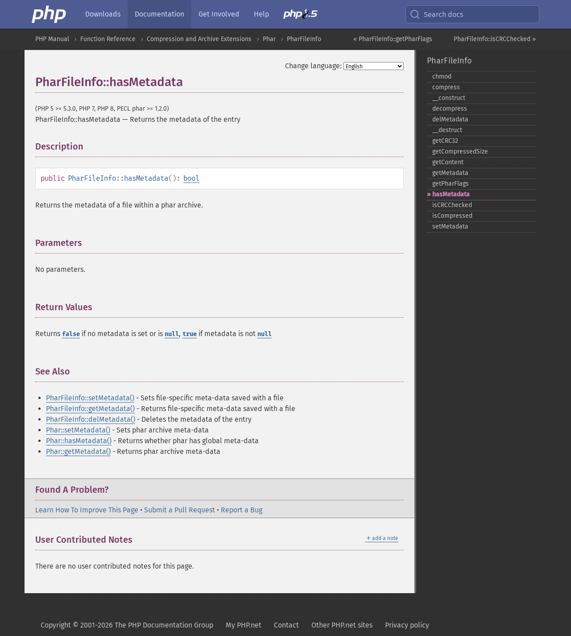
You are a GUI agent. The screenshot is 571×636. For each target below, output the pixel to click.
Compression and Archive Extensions (199, 39)
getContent (447, 162)
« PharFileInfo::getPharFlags (392, 39)
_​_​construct (448, 98)
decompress (449, 108)
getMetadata (450, 173)
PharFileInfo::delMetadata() (90, 419)
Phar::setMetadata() (78, 430)
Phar (269, 39)
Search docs (436, 14)
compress (446, 87)
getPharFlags (450, 183)
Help (261, 14)
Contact (286, 625)
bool (191, 178)
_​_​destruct (447, 130)
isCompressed (452, 216)
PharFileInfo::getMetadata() (90, 408)
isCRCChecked (452, 205)
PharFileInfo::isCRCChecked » (495, 39)
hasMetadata (451, 194)
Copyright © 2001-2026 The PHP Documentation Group (127, 625)
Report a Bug (241, 510)
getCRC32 (445, 141)
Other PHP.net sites (341, 625)
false (71, 334)
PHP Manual (52, 39)
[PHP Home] (49, 14)
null (172, 334)
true (189, 334)
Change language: (313, 66)
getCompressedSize (460, 151)
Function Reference (108, 39)
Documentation (159, 14)
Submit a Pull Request (179, 510)
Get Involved (219, 14)
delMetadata (450, 119)
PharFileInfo (304, 39)
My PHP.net (243, 625)
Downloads (102, 14)
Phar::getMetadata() (78, 451)
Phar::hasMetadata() (79, 440)
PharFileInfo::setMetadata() (90, 398)
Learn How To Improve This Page (86, 510)
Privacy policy (407, 625)
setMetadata (450, 226)
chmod (441, 76)
